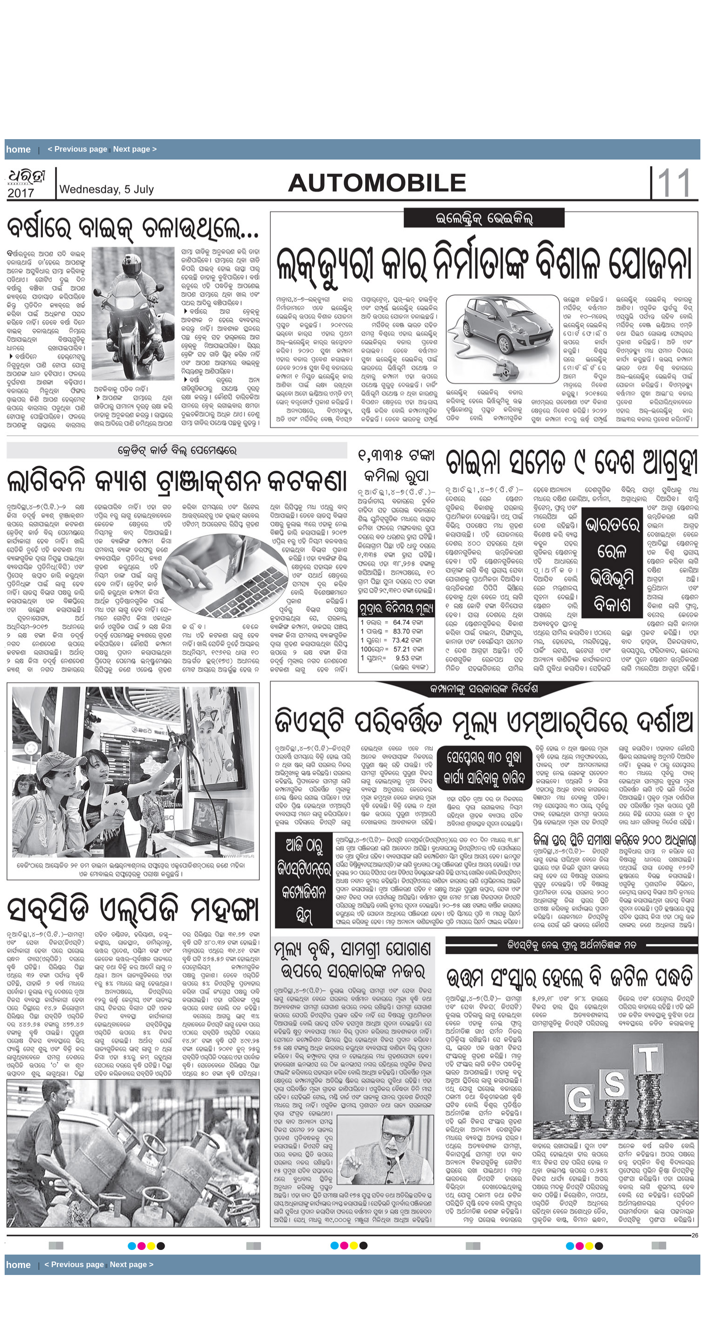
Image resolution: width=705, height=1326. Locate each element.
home (18, 149)
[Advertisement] (173, 69)
